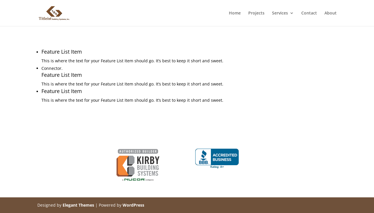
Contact (309, 13)
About (330, 13)
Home (235, 13)
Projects (256, 13)
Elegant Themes (78, 205)
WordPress (133, 205)
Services (280, 13)
